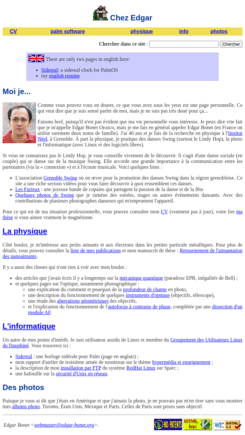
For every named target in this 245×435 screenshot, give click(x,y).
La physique (25, 231)
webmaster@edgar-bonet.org (64, 425)
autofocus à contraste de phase (139, 306)
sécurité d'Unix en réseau (81, 373)
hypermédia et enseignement (181, 362)
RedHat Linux (140, 368)
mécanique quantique (141, 278)
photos (219, 31)
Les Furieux (27, 189)
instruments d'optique (148, 295)
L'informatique (29, 326)
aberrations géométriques (82, 301)
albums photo (26, 406)
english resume (64, 75)
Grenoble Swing (60, 178)
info (183, 31)
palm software (68, 31)
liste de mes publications (96, 250)
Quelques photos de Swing (44, 195)
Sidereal (49, 70)
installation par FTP (81, 368)
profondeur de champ (145, 289)
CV (13, 31)
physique (141, 31)
